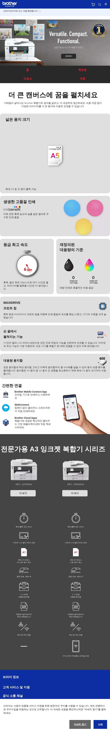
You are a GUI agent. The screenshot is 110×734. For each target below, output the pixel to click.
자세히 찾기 (80, 724)
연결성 (27, 78)
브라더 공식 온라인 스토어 (93, 4)
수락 (100, 724)
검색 (99, 4)
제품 (82, 78)
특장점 (82, 69)
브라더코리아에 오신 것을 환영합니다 (20, 11)
